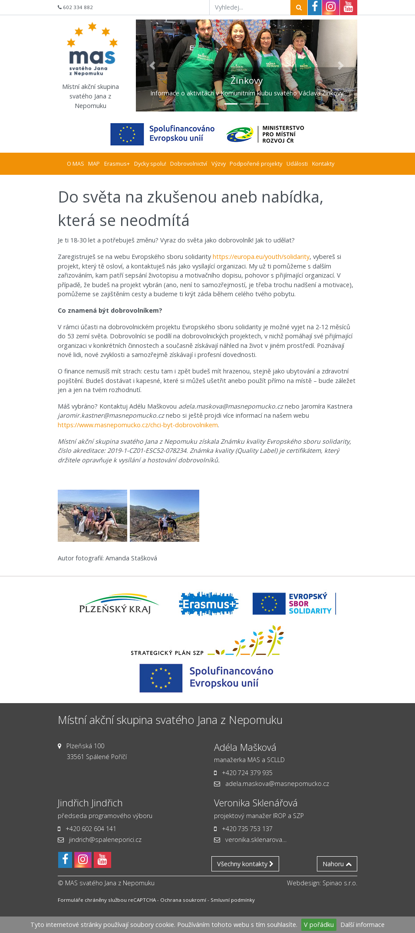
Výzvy (218, 163)
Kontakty (323, 163)
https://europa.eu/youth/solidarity (261, 256)
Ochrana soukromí (183, 900)
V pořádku (319, 924)
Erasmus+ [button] (117, 163)
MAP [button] (94, 163)
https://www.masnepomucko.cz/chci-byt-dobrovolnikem (138, 425)
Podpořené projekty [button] (256, 163)
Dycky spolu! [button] (150, 163)
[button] (152, 65)
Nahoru (337, 864)
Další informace (362, 924)
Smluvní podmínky (233, 900)
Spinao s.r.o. (340, 883)
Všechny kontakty (245, 864)
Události (297, 163)
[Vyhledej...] (250, 7)
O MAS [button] (75, 163)
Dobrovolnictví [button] (188, 163)
